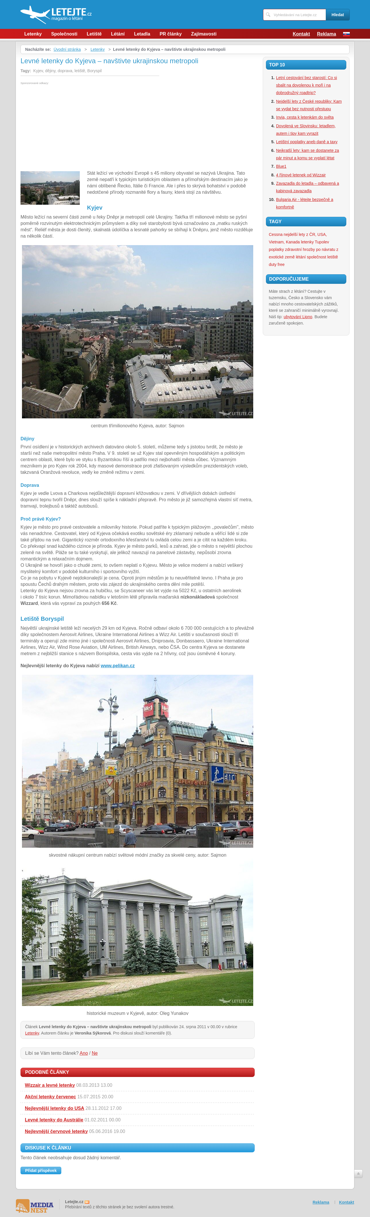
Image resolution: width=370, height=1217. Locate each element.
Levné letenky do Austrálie (54, 1119)
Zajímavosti (204, 33)
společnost (316, 257)
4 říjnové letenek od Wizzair (301, 175)
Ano (84, 1053)
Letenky (33, 33)
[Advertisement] (69, 127)
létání (301, 257)
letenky (307, 242)
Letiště (94, 33)
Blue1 (281, 166)
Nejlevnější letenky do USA (54, 1108)
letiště (332, 257)
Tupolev (322, 242)
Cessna (275, 234)
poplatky (276, 249)
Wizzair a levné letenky (50, 1085)
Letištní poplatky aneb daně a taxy (306, 141)
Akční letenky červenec (50, 1096)
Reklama (326, 33)
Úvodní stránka (67, 49)
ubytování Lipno (298, 316)
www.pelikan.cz (118, 665)
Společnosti (64, 33)
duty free (276, 264)
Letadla (142, 33)
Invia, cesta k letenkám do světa (305, 117)
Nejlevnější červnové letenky (56, 1131)
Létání (118, 33)
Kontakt (301, 33)
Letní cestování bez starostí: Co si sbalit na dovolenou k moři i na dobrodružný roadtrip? (306, 85)
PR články (171, 33)
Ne (94, 1053)
